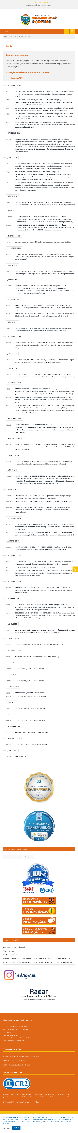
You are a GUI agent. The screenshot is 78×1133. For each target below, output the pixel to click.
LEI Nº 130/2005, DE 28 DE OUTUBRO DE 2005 (31, 755)
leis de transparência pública (49, 1107)
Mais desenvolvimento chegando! (38, 5)
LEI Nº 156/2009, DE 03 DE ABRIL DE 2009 (30, 731)
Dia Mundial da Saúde (10, 965)
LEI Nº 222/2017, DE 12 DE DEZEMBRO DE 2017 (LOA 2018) (35, 578)
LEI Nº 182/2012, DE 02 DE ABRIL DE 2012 (30, 679)
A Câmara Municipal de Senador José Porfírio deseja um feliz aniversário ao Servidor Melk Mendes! (36, 969)
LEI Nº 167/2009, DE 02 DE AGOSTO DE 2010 (31, 707)
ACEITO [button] (16, 1128)
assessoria (55, 1105)
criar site (16, 1105)
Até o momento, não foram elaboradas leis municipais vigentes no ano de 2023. (43, 253)
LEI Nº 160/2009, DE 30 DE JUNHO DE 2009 (31, 719)
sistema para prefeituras (30, 1105)
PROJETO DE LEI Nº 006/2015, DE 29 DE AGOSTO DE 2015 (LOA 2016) (39, 655)
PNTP (12, 1113)
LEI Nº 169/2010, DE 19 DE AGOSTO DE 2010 (30, 703)
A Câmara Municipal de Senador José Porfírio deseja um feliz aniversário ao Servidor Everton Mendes (37, 973)
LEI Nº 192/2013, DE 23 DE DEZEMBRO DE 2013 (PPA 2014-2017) (37, 667)
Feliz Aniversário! (8, 962)
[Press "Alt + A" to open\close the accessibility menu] (75, 569)
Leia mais (45, 1121)
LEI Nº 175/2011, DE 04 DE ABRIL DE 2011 (30, 691)
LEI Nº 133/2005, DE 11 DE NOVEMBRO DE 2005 (31, 743)
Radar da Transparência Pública (28, 1113)
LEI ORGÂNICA (20, 767)
